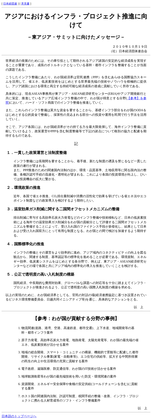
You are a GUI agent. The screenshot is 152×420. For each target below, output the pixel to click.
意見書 (25, 3)
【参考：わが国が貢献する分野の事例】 (76, 318)
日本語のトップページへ (19, 416)
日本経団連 (10, 3)
